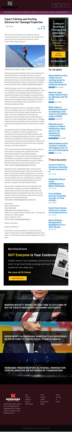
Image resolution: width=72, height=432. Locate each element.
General (42, 397)
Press (42, 395)
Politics (27, 397)
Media (42, 404)
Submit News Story (58, 54)
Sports (27, 402)
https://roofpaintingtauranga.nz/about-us (22, 200)
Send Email (12, 208)
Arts (26, 395)
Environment (44, 402)
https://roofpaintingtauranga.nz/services (23, 165)
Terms (58, 395)
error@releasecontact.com (34, 233)
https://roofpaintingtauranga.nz (32, 84)
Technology (29, 404)
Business (28, 399)
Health (42, 399)
